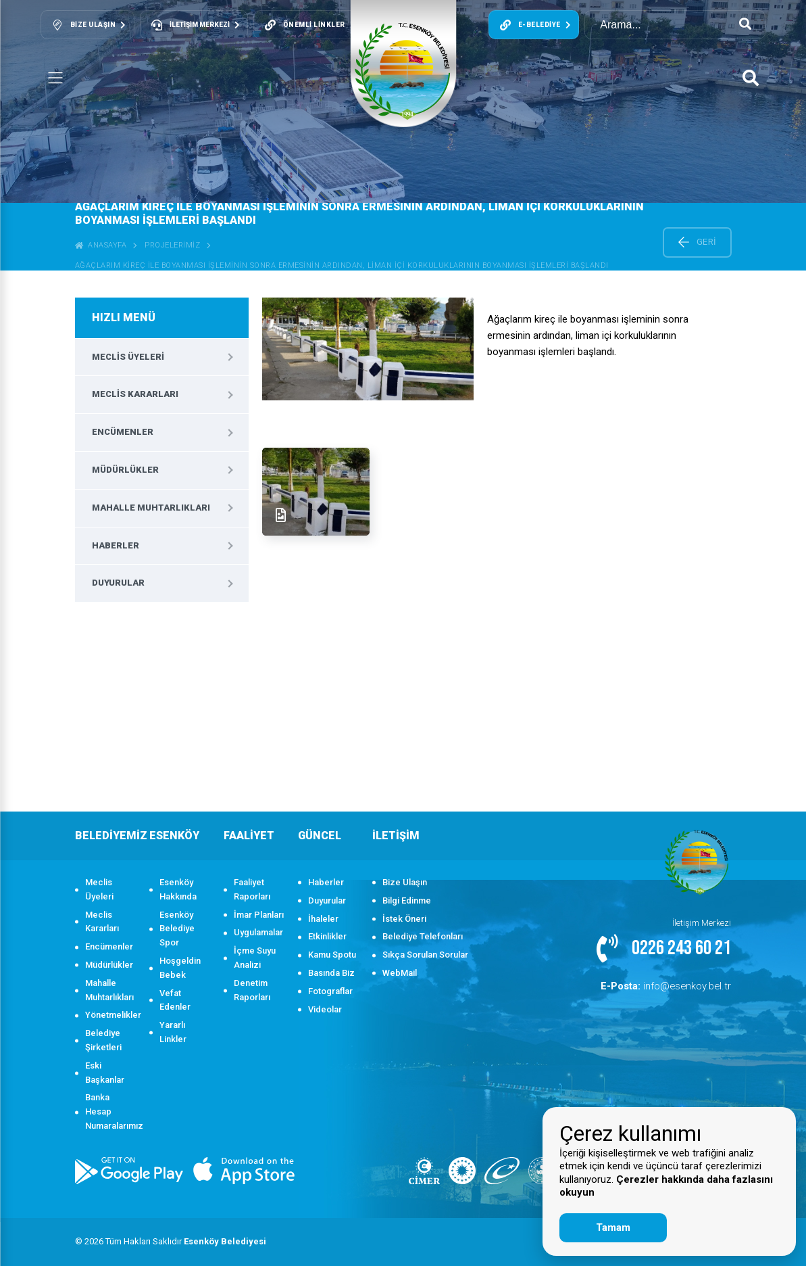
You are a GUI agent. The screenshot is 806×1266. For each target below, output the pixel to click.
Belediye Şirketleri (103, 1040)
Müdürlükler (125, 470)
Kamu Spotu (332, 955)
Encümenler (122, 432)
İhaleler (323, 919)
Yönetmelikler (110, 1015)
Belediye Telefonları (422, 936)
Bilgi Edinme (406, 900)
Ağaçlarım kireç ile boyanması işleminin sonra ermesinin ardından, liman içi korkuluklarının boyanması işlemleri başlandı (342, 265)
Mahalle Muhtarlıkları (151, 507)
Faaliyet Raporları (252, 889)
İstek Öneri (404, 919)
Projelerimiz (172, 245)
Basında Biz (331, 973)
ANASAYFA (101, 245)
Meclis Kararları (135, 394)
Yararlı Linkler (172, 1032)
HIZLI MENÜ (123, 317)
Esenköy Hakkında (178, 889)
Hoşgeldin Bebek (180, 968)
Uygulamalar (258, 932)
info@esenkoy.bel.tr (675, 985)
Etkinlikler (327, 936)
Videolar (325, 1009)
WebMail (399, 973)
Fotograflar (330, 991)
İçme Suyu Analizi (255, 957)
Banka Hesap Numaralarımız (110, 1111)
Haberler (115, 545)
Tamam (613, 1227)
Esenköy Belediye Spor (177, 929)
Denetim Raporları (252, 990)
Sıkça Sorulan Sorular (425, 955)
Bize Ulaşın (404, 882)
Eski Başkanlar (104, 1072)
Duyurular (118, 583)
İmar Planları (259, 915)
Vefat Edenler (175, 1000)
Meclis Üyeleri (128, 357)
